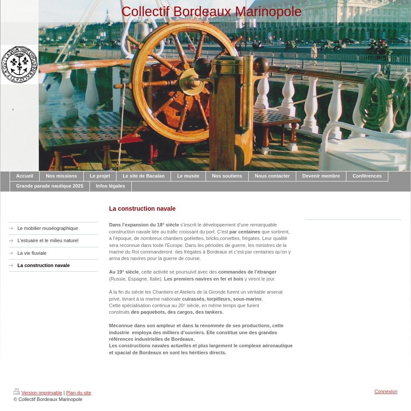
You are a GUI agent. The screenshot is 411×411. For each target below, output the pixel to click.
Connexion (385, 391)
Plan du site (78, 392)
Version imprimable (38, 392)
